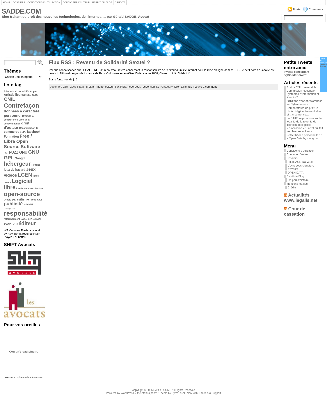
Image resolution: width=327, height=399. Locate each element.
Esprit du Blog (102, 2)
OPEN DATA (296, 172)
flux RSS (120, 86)
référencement (12, 219)
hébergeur (17, 164)
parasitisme (20, 199)
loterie (19, 188)
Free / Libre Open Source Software (22, 141)
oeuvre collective (33, 188)
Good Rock (28, 377)
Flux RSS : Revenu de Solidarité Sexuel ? (99, 62)
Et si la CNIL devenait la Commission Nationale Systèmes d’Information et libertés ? (303, 92)
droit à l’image (95, 86)
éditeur (27, 223)
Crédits (120, 2)
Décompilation (27, 128)
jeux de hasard (14, 169)
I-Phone (36, 164)
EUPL (23, 132)
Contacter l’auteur (76, 2)
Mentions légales (297, 183)
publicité (13, 203)
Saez (40, 377)
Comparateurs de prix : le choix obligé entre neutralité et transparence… (304, 111)
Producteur (36, 199)
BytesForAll (178, 393)
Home (6, 2)
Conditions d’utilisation (43, 2)
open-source (22, 194)
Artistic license (15, 94)
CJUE (35, 95)
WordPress (127, 393)
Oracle (7, 199)
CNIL (9, 99)
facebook (33, 131)
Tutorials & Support (209, 393)
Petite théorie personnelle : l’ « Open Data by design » (304, 136)
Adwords (9, 91)
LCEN (25, 175)
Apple (33, 91)
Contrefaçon (21, 105)
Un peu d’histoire (298, 180)
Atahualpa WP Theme (154, 393)
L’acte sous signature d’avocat (301, 167)
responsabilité (25, 213)
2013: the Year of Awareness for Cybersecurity (304, 102)
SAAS (24, 219)
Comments (316, 9)
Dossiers (18, 2)
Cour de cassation (294, 211)
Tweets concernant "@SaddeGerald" (296, 73)
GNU (23, 152)
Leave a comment (205, 86)
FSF (6, 152)
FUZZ (13, 152)
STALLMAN (34, 219)
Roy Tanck (15, 233)
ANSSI (25, 91)
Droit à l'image (183, 86)
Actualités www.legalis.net (301, 197)
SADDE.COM (21, 11)
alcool (18, 91)
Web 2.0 (11, 224)
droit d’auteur (16, 125)
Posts (297, 9)
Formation (11, 136)
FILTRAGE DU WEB (300, 161)
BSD (29, 95)
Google (20, 158)
